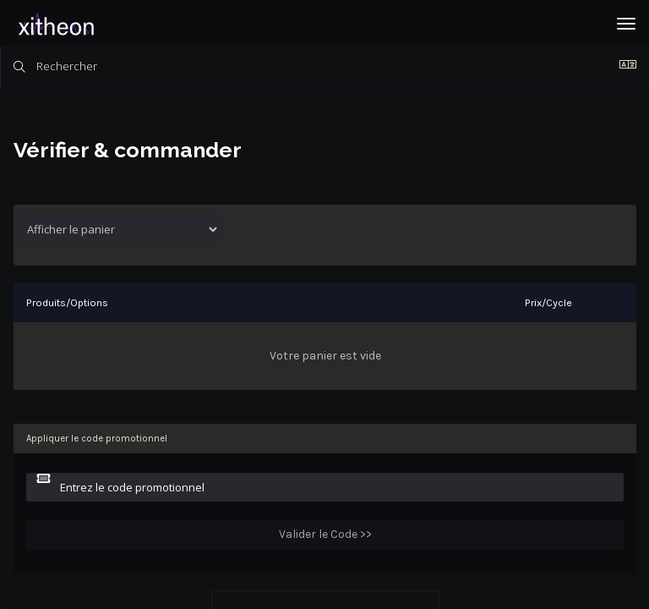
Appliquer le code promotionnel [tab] (96, 438)
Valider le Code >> (325, 534)
